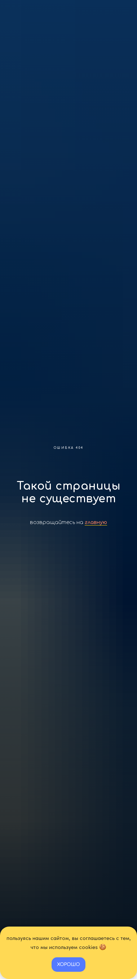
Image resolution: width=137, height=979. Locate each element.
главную (96, 522)
